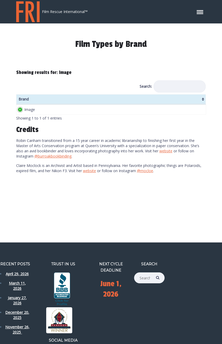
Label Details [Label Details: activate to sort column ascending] (194, 102)
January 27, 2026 (17, 300)
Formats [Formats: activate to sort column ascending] (85, 101)
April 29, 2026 (17, 273)
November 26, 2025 (17, 329)
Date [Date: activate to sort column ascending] (159, 101)
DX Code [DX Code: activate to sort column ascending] (104, 102)
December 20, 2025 (17, 315)
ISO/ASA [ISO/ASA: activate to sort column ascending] (64, 101)
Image (29, 122)
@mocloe (145, 191)
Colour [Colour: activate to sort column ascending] (121, 101)
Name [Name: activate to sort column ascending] (44, 101)
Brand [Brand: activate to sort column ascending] (24, 101)
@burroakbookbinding (52, 176)
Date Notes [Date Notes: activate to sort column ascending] (176, 102)
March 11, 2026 (17, 286)
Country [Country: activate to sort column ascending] (141, 101)
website (165, 171)
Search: (173, 86)
